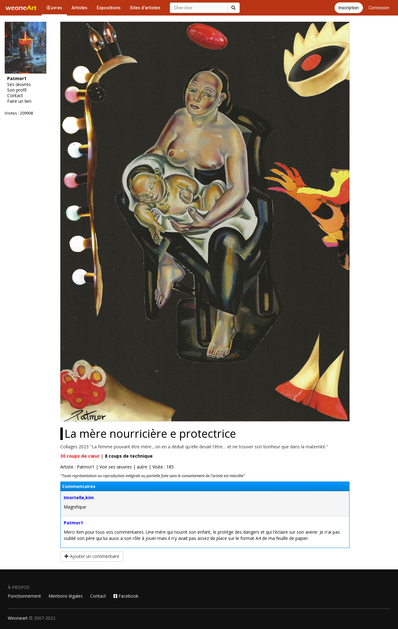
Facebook (125, 596)
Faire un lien (19, 101)
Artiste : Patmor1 (77, 467)
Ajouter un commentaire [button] (91, 556)
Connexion (378, 7)
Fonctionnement (24, 596)
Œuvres (54, 7)
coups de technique (129, 456)
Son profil (16, 90)
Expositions (109, 7)
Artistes (79, 7)
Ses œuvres (19, 84)
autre (142, 467)
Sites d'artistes (145, 7)
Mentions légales (66, 596)
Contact (15, 95)
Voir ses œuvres (116, 467)
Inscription (349, 7)
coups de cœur (80, 456)
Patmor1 (73, 523)
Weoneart (18, 618)
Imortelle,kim (79, 497)
